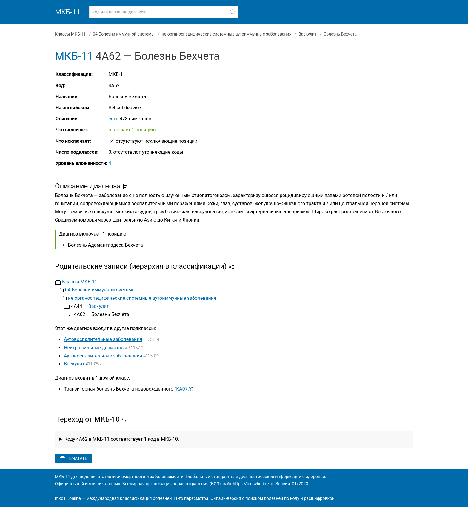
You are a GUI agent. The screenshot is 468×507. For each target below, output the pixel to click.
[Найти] (232, 12)
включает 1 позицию (132, 130)
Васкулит (307, 34)
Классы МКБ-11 (70, 34)
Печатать (73, 459)
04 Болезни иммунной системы (124, 34)
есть (113, 119)
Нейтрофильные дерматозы (95, 348)
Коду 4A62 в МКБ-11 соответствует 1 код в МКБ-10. (121, 439)
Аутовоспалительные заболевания (103, 339)
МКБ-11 (67, 12)
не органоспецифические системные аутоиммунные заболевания (227, 34)
